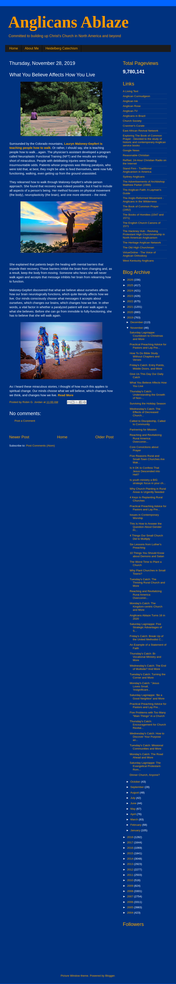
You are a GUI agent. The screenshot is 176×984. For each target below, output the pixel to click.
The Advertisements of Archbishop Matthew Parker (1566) (144, 183)
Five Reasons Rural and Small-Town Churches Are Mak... (147, 459)
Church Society (132, 120)
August (135, 792)
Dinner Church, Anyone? (145, 774)
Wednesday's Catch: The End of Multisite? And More (148, 667)
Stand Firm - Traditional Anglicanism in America (137, 170)
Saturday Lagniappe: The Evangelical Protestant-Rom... (145, 766)
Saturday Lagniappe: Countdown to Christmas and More (146, 336)
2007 (130, 896)
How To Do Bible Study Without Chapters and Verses (145, 356)
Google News (131, 150)
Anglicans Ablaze (68, 22)
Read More (65, 395)
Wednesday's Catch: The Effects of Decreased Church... (145, 412)
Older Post (104, 437)
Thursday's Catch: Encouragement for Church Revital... (148, 724)
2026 (130, 279)
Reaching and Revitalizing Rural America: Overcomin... (146, 438)
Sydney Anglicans (134, 176)
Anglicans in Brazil (134, 115)
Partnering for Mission (143, 429)
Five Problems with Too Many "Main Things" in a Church (148, 714)
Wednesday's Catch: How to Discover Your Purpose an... (147, 737)
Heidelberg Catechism (61, 48)
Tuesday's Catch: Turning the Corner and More (148, 676)
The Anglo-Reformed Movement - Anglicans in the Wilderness (143, 199)
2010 (130, 880)
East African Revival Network (140, 130)
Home (13, 48)
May (133, 808)
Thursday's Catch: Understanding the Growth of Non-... (147, 395)
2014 (130, 858)
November (137, 327)
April (133, 814)
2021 (130, 306)
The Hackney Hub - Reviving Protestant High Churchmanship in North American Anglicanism (144, 234)
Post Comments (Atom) (40, 445)
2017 (130, 842)
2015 (130, 853)
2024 (130, 290)
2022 (130, 301)
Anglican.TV (130, 111)
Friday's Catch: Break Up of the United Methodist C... (147, 638)
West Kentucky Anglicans (138, 260)
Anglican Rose (132, 106)
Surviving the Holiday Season (148, 403)
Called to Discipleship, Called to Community (148, 422)
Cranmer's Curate (133, 125)
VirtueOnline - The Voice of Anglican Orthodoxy (139, 254)
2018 (130, 837)
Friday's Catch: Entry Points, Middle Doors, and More (147, 367)
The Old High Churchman (138, 247)
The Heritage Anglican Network (142, 242)
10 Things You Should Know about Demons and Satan (147, 554)
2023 (130, 295)
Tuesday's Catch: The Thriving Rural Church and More (147, 582)
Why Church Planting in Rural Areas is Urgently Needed (148, 490)
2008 (130, 891)
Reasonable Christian (136, 155)
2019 (130, 317)
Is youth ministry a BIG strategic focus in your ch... (148, 481)
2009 (130, 885)
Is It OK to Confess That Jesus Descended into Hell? (145, 471)
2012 (130, 869)
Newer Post (19, 437)
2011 (130, 874)
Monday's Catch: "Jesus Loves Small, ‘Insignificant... (144, 686)
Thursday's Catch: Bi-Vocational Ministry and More (145, 657)
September (137, 787)
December (137, 322)
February (136, 824)
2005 (130, 907)
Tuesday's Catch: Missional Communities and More (146, 747)
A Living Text (130, 91)
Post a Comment (25, 420)
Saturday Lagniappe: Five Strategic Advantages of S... (146, 627)
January (135, 830)
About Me (32, 48)
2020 (130, 312)
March (134, 819)
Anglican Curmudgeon (136, 96)
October (135, 781)
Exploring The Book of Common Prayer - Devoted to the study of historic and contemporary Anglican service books (144, 140)
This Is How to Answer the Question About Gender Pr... (146, 527)
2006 (130, 902)
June (133, 803)
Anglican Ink (130, 101)
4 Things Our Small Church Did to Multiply (146, 537)
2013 (130, 864)
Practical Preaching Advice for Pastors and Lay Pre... (148, 346)
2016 (130, 847)
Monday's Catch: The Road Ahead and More (146, 756)
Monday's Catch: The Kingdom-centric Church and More (146, 606)
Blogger (110, 975)
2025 (130, 285)
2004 (130, 912)
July (133, 797)
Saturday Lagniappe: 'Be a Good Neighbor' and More (147, 697)
